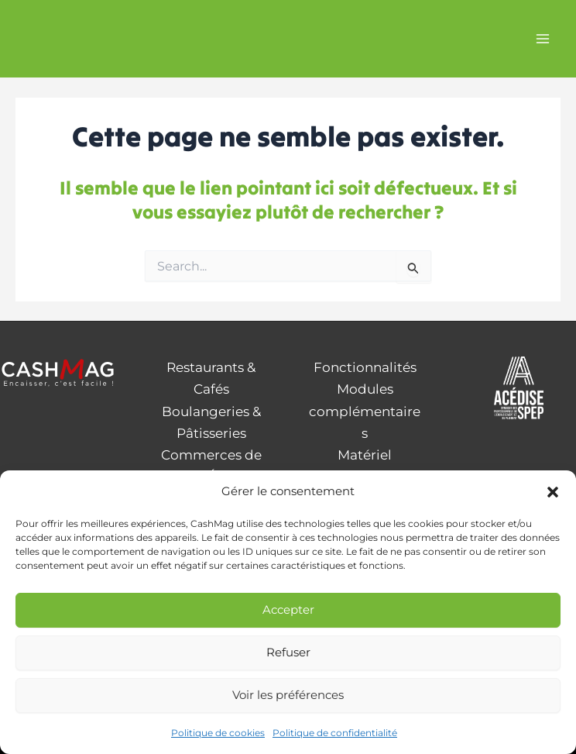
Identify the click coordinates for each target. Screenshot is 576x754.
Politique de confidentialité (335, 733)
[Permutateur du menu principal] (543, 39)
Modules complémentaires (364, 410)
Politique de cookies (218, 733)
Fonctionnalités (365, 367)
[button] (553, 492)
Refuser (288, 652)
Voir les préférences (288, 694)
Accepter (288, 609)
